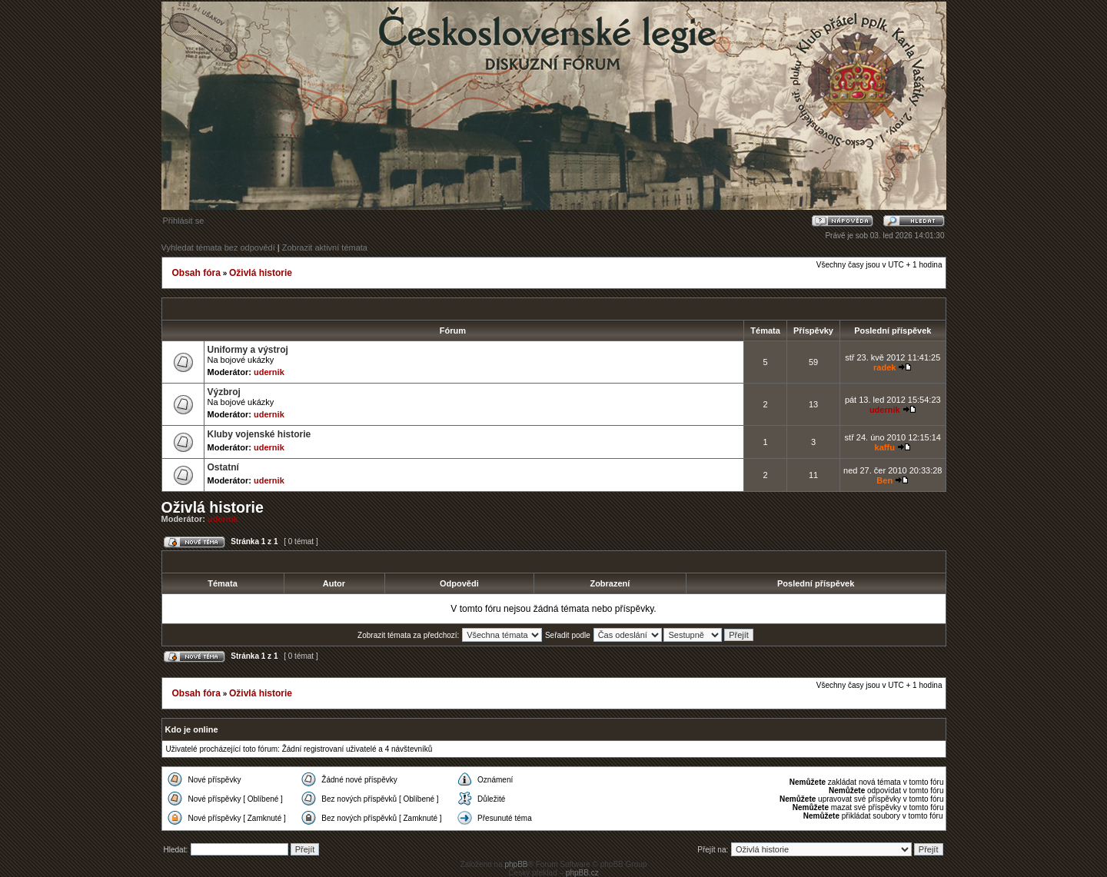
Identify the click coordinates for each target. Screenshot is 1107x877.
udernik (269, 372)
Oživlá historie (260, 272)
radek (884, 367)
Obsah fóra (196, 272)
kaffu (885, 447)
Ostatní (223, 467)
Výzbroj (224, 392)
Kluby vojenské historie (259, 434)
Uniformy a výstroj (248, 349)
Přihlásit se (183, 220)
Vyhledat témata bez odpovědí (218, 247)
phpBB (515, 864)
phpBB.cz (582, 873)
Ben (884, 480)
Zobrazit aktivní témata (324, 247)
